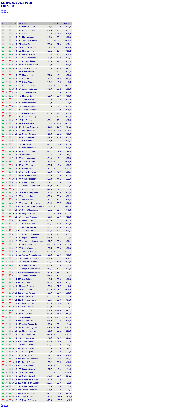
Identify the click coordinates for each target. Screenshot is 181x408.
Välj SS (3, 10)
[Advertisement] (24, 16)
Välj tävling (4, 12)
